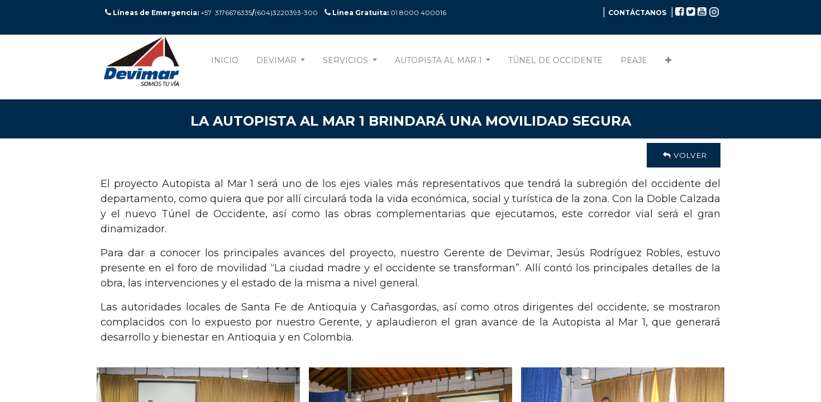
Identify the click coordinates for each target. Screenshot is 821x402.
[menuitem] (224, 63)
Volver (683, 155)
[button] (668, 63)
